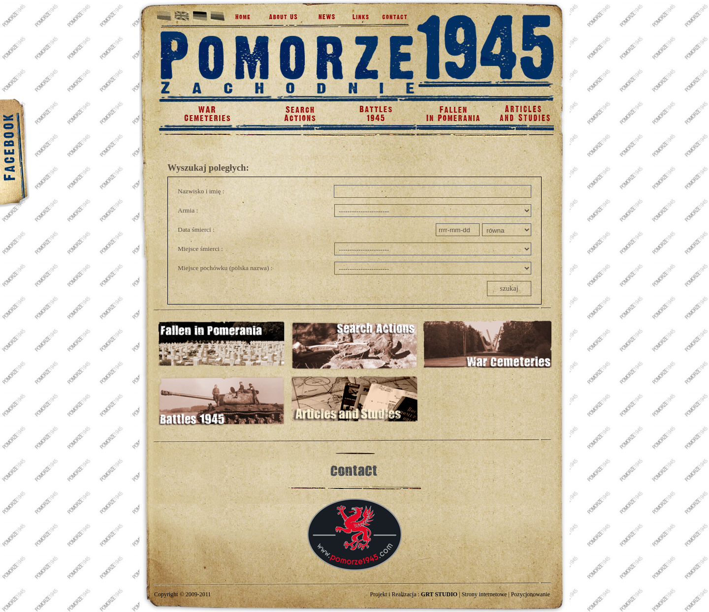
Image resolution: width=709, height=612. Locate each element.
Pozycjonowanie (530, 594)
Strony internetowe (484, 594)
